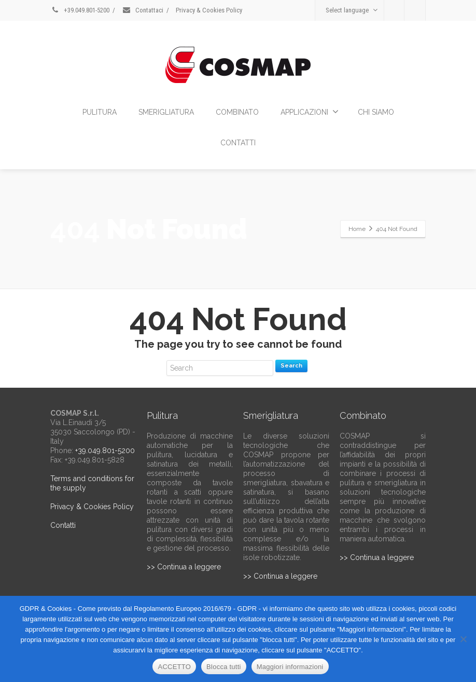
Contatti (63, 525)
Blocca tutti (223, 667)
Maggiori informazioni (290, 667)
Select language (351, 10)
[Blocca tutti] (463, 639)
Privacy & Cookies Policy (209, 10)
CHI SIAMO (376, 112)
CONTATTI (238, 143)
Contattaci (142, 10)
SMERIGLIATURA (166, 112)
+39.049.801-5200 (79, 10)
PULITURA (99, 112)
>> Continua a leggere (184, 567)
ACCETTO (174, 667)
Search (291, 365)
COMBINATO (237, 112)
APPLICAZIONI (310, 111)
